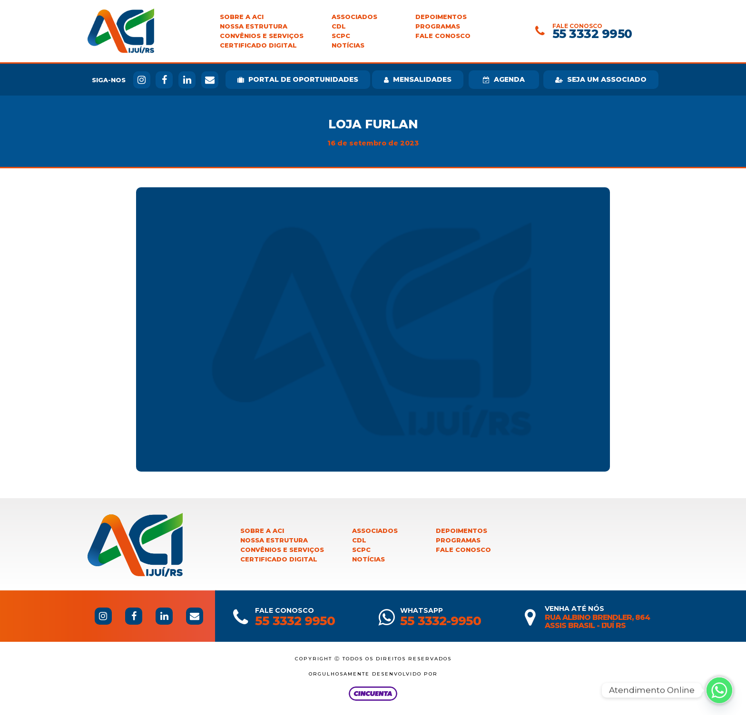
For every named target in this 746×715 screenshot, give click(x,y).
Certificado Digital (258, 45)
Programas (437, 26)
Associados (354, 16)
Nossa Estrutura (253, 26)
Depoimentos (441, 16)
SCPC (341, 35)
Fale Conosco (443, 35)
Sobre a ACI (242, 16)
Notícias (348, 45)
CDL (339, 26)
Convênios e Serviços (262, 35)
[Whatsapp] (719, 690)
